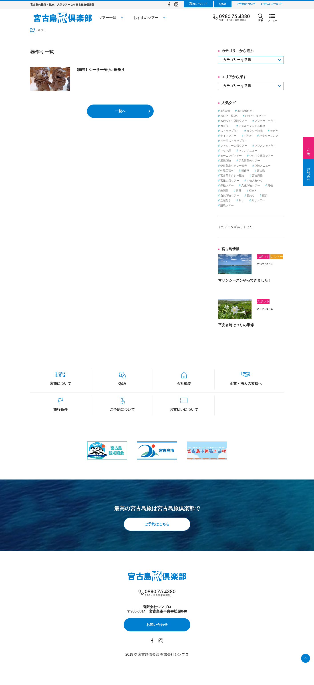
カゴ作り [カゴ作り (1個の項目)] (225, 125)
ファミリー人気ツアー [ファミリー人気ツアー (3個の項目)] (233, 145)
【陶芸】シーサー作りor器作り (100, 70)
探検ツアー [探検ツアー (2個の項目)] (227, 185)
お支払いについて (271, 4)
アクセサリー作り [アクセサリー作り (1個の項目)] (265, 120)
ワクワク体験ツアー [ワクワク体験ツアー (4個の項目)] (261, 155)
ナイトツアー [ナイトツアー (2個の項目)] (228, 135)
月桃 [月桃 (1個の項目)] (270, 185)
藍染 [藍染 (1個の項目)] (265, 195)
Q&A (222, 4)
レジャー (276, 256)
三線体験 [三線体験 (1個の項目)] (225, 160)
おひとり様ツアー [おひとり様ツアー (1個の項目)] (255, 115)
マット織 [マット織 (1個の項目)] (225, 150)
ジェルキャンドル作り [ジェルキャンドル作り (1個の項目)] (252, 125)
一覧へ (120, 111)
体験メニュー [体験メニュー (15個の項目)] (263, 165)
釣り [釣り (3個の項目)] (241, 200)
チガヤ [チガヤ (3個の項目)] (274, 130)
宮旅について (198, 4)
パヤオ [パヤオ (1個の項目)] (248, 135)
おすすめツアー (145, 18)
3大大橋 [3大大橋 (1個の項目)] (225, 110)
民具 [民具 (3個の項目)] (238, 190)
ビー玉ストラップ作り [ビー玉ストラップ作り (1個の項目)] (233, 140)
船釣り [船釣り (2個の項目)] (251, 195)
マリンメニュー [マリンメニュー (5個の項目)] (248, 150)
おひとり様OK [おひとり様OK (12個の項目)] (229, 115)
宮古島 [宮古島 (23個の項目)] (261, 170)
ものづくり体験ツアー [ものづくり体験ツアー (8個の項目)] (233, 120)
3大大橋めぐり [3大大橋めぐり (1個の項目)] (246, 110)
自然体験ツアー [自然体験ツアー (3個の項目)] (229, 195)
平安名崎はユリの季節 (236, 325)
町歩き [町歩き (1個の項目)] (253, 190)
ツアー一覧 (107, 18)
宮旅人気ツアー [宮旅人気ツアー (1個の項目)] (229, 180)
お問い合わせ (308, 172)
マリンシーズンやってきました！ (245, 280)
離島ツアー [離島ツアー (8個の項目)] (227, 205)
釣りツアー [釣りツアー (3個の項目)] (258, 200)
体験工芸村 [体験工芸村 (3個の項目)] (227, 170)
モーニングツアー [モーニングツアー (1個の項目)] (231, 155)
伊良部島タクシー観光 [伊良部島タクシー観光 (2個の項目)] (233, 165)
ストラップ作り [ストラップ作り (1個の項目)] (229, 130)
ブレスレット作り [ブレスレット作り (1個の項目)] (265, 145)
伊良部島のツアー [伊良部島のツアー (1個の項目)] (249, 160)
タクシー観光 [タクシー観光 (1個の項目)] (255, 130)
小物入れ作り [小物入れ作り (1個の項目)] (255, 180)
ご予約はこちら (157, 524)
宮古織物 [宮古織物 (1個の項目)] (257, 175)
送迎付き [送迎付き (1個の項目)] (225, 200)
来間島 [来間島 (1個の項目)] (224, 190)
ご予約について (246, 4)
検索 (260, 18)
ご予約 (308, 148)
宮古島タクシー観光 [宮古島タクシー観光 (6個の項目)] (232, 175)
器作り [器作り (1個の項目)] (245, 170)
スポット (263, 256)
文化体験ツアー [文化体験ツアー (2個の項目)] (250, 185)
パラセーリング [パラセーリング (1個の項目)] (269, 135)
